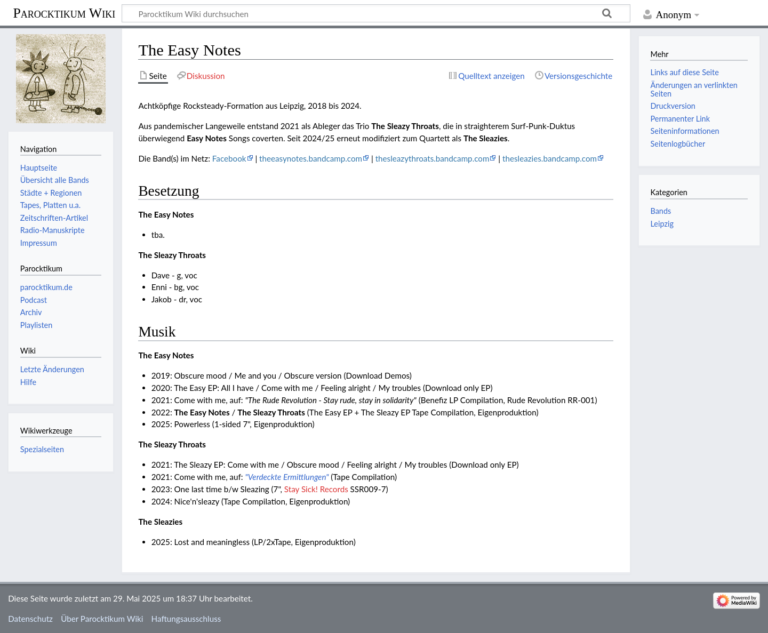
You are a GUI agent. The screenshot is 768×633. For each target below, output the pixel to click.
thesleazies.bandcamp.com (549, 158)
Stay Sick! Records (316, 489)
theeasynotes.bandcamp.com (310, 158)
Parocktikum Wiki (64, 12)
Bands (660, 210)
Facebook (229, 158)
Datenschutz (30, 618)
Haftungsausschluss (186, 618)
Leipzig (661, 223)
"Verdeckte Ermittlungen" (287, 477)
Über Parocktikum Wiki (102, 618)
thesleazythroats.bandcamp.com (432, 158)
